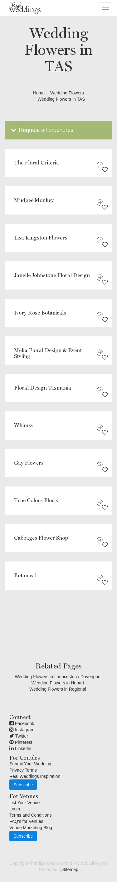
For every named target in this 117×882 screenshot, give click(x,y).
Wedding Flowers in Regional (57, 689)
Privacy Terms (23, 770)
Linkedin (20, 748)
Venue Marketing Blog (30, 827)
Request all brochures (41, 130)
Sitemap (70, 869)
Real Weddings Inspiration (34, 776)
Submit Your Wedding (30, 763)
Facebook (21, 723)
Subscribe (23, 784)
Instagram (21, 729)
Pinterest (20, 742)
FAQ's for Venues (26, 821)
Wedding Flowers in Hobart (58, 682)
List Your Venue (24, 802)
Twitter (18, 735)
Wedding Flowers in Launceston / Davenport (57, 676)
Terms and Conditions (30, 815)
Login (14, 808)
